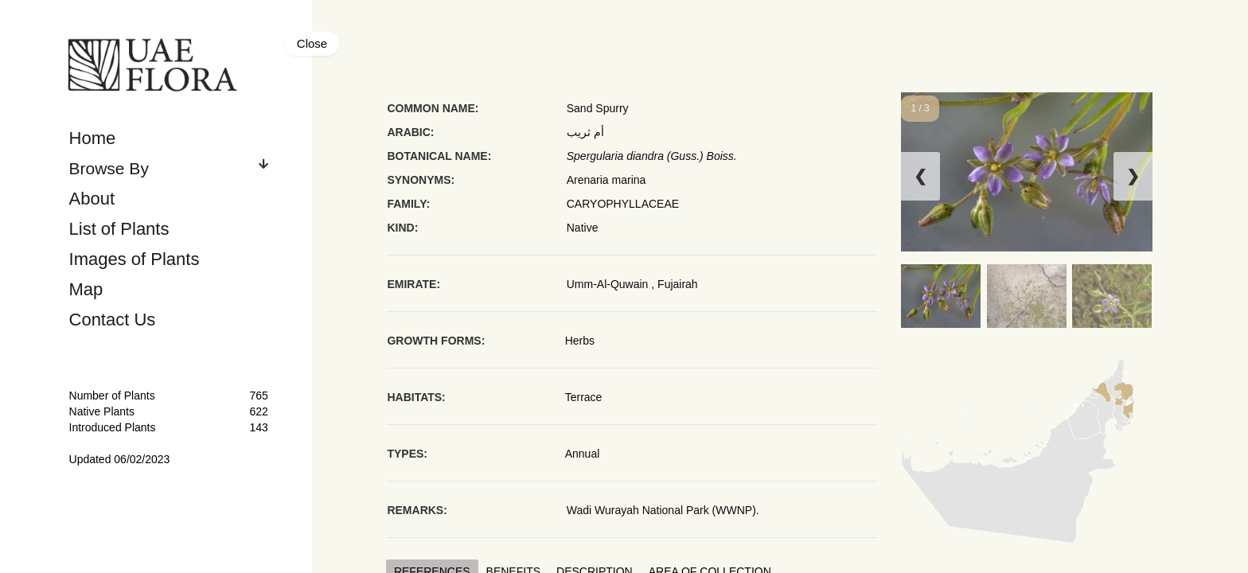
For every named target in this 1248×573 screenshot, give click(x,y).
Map (86, 289)
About (92, 199)
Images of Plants (134, 259)
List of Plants (119, 229)
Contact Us (112, 319)
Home (92, 138)
